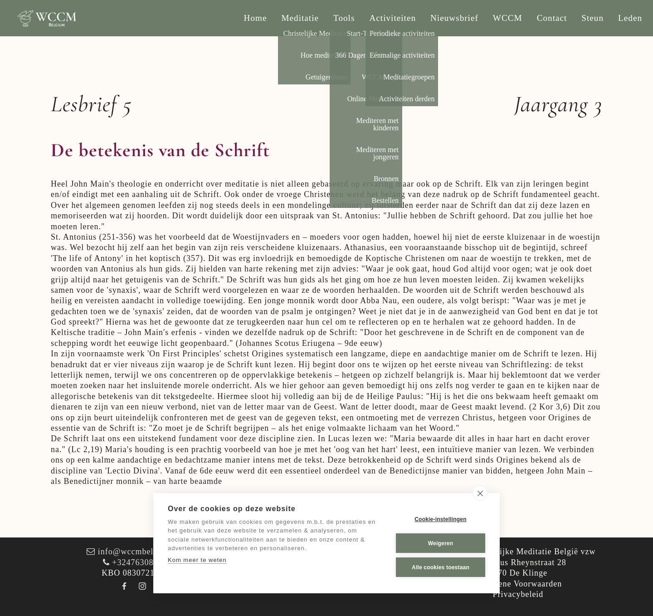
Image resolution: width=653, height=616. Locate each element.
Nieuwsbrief (454, 18)
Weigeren (440, 543)
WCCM (507, 18)
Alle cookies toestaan (440, 567)
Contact (552, 18)
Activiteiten (392, 18)
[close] (480, 493)
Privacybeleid (517, 594)
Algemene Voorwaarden (518, 583)
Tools (344, 18)
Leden (630, 18)
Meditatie (300, 18)
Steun (592, 18)
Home (255, 18)
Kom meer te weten (197, 560)
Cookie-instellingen (440, 519)
